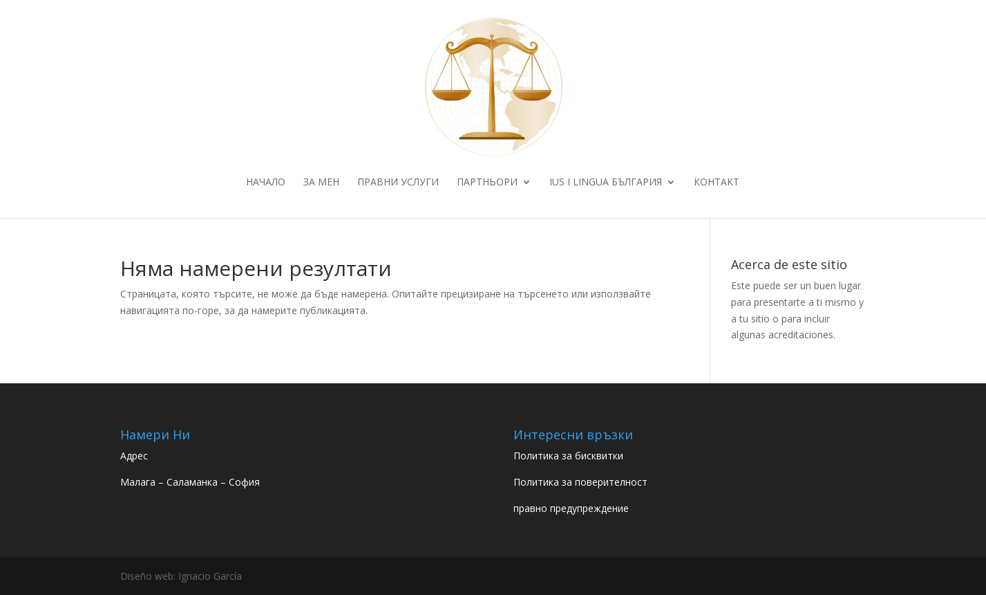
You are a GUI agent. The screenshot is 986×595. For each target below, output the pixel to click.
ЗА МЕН (321, 182)
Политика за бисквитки (568, 455)
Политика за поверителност (580, 481)
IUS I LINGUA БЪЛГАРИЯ (605, 182)
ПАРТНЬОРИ (487, 182)
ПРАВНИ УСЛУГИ (398, 182)
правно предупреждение (571, 508)
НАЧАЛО (265, 182)
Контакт (716, 182)
